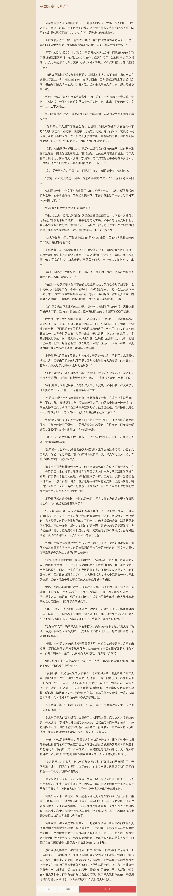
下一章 (107, 889)
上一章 (47, 889)
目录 (68, 889)
